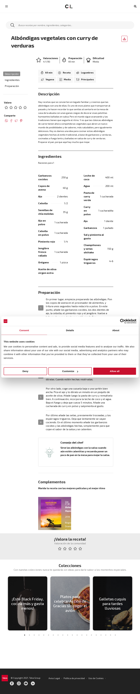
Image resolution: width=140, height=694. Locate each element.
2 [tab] (29, 635)
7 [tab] (53, 635)
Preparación (12, 85)
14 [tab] (86, 635)
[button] (135, 6)
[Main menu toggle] (6, 6)
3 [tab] (34, 635)
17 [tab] (101, 635)
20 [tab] (115, 635)
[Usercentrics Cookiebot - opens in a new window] (122, 321)
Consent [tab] (24, 330)
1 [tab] (24, 635)
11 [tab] (72, 635)
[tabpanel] (27, 603)
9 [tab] (62, 635)
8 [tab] (58, 635)
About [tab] (115, 330)
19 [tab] (110, 635)
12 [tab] (77, 635)
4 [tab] (39, 635)
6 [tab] (48, 635)
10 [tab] (67, 635)
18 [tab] (105, 635)
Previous (4, 603)
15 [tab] (91, 635)
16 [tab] (96, 635)
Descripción (12, 73)
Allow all (114, 371)
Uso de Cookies (96, 678)
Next (136, 603)
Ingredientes (12, 79)
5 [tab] (43, 635)
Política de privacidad (74, 678)
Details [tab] (70, 330)
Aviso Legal (54, 678)
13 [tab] (82, 635)
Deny (25, 371)
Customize (70, 371)
